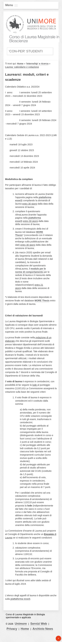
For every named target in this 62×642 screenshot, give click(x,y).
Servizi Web (38, 623)
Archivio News (43, 628)
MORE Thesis (42, 300)
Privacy (12, 628)
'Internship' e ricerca (37, 63)
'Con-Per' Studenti (26, 51)
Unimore (21, 623)
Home (20, 63)
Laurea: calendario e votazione (22, 67)
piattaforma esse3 (20, 599)
